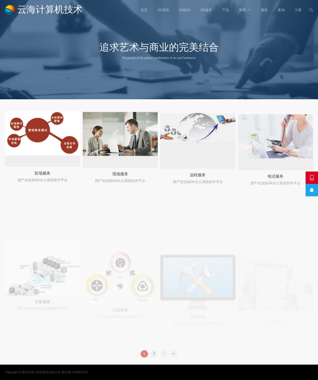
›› (174, 359)
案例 (281, 10)
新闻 (242, 10)
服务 (264, 10)
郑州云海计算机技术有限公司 (41, 372)
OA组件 (185, 10)
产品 (225, 10)
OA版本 (206, 10)
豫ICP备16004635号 (74, 372)
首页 (144, 10)
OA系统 (163, 10)
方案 (298, 10)
